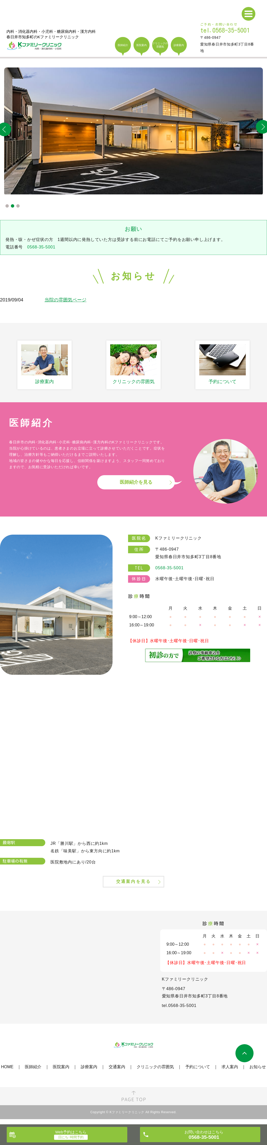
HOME (7, 1073)
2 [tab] (12, 206)
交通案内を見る (133, 886)
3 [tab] (18, 206)
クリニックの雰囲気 (155, 1073)
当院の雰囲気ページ (65, 299)
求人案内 (229, 1073)
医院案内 (61, 1073)
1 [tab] (7, 206)
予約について (197, 1073)
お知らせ (257, 1073)
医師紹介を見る (136, 482)
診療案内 (89, 1073)
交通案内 (117, 1073)
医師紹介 (33, 1073)
